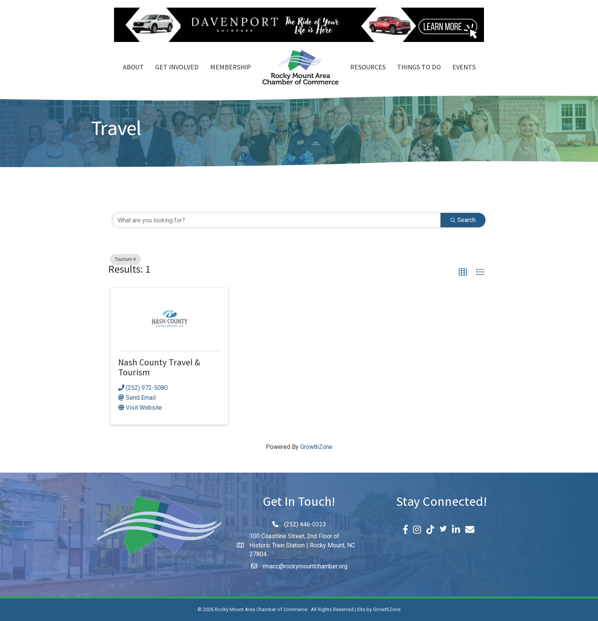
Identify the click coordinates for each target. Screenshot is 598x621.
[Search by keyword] (277, 220)
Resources (368, 68)
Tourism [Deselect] (125, 259)
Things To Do (419, 68)
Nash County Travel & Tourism (159, 368)
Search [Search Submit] (463, 220)
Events (464, 68)
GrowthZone (316, 446)
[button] (463, 272)
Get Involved (177, 68)
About (133, 68)
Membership (230, 68)
